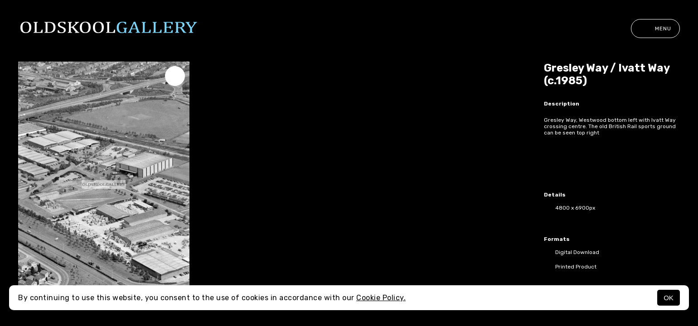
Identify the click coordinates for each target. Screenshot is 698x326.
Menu (655, 28)
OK (669, 298)
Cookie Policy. (381, 297)
